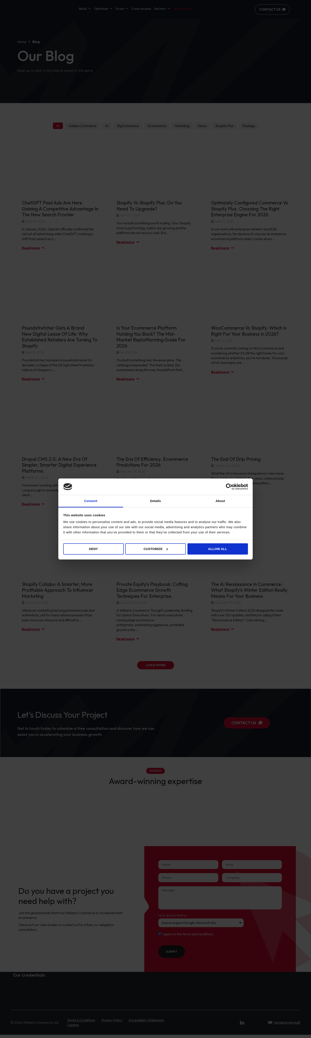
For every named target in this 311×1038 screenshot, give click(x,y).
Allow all (217, 549)
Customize (156, 549)
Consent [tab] (90, 501)
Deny (93, 549)
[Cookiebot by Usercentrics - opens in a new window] (229, 486)
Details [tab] (155, 501)
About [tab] (220, 501)
